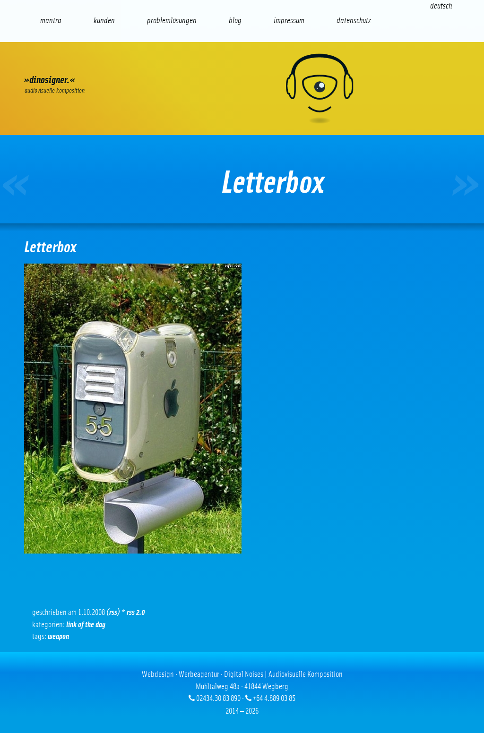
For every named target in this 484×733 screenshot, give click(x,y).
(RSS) (113, 612)
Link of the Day (85, 625)
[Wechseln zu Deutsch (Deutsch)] (441, 6)
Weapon (58, 636)
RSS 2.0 (136, 612)
